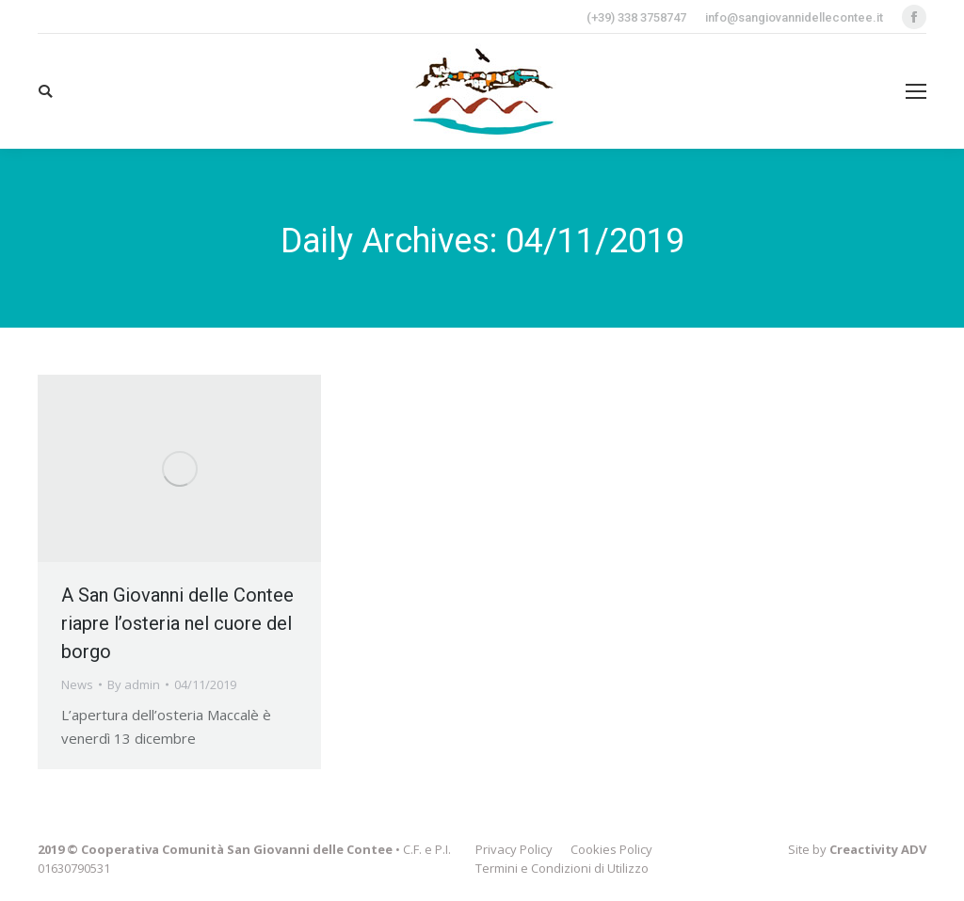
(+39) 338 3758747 (636, 17)
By (133, 684)
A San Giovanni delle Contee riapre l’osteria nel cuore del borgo (177, 623)
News (77, 684)
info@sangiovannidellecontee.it (794, 17)
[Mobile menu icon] (916, 91)
